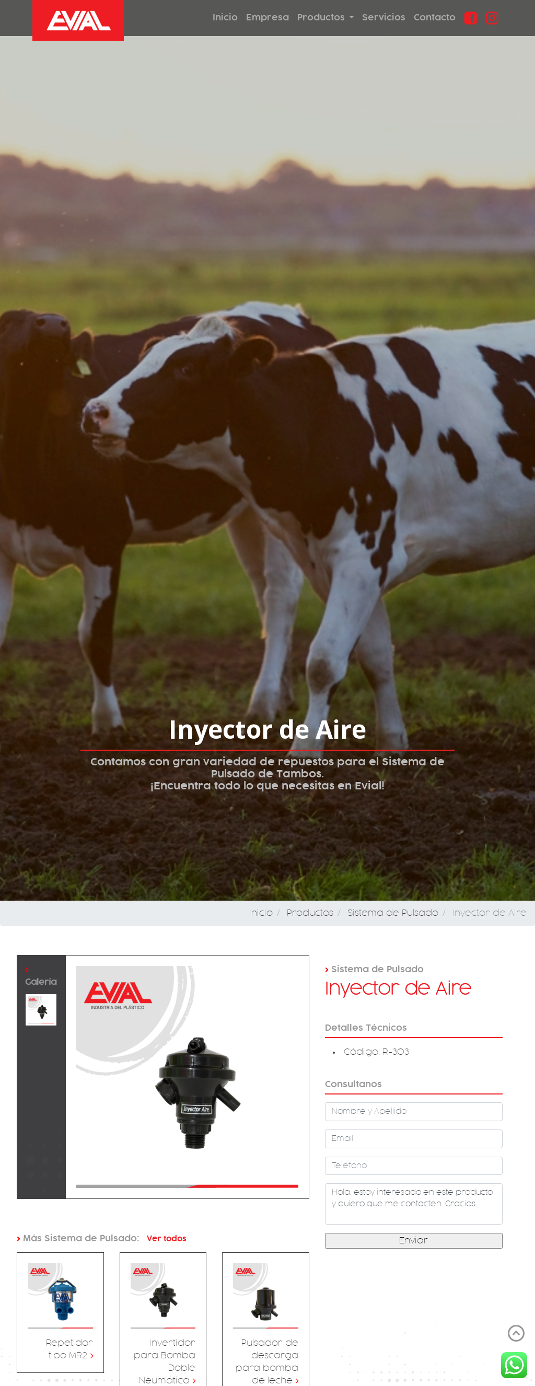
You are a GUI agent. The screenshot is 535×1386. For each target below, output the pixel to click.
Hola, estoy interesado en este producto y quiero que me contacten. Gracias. (414, 1204)
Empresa (267, 17)
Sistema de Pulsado (392, 913)
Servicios (383, 17)
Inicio (225, 17)
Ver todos (166, 1238)
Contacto (435, 17)
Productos (322, 17)
